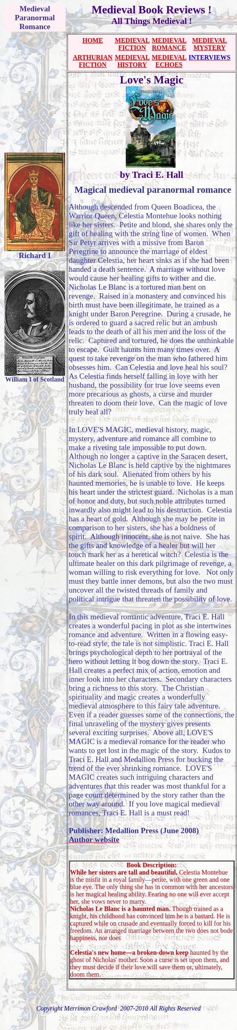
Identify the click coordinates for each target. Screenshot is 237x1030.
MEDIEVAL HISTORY (132, 61)
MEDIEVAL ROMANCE (169, 44)
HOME (93, 40)
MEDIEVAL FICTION (132, 44)
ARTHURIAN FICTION (92, 61)
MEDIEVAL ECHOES (169, 61)
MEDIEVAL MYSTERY (209, 44)
